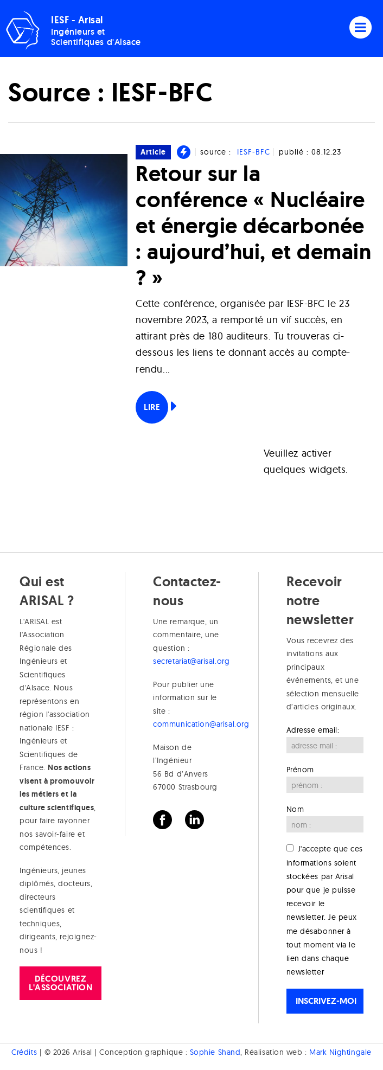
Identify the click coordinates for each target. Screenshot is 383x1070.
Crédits (24, 1052)
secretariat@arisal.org (191, 661)
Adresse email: (313, 730)
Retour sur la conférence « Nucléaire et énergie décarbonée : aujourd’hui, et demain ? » (253, 225)
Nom (295, 809)
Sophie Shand (215, 1052)
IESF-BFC (253, 152)
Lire (152, 407)
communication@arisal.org (201, 724)
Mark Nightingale (340, 1052)
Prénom (300, 769)
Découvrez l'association (60, 983)
